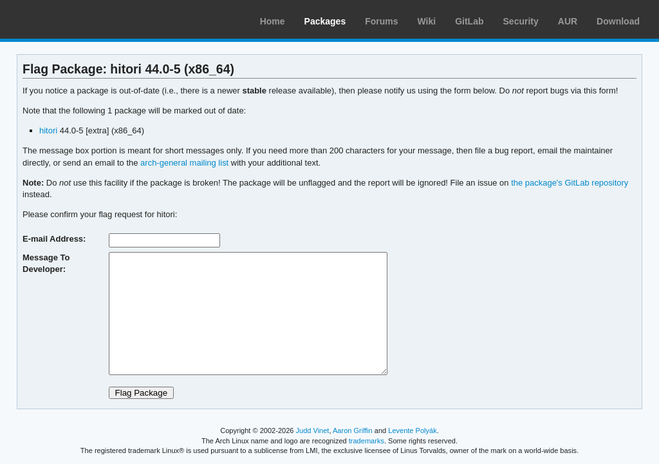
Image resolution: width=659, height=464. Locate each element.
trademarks (366, 441)
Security (521, 21)
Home (272, 21)
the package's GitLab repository (569, 183)
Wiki (427, 21)
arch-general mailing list (184, 163)
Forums (381, 21)
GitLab (469, 21)
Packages (325, 21)
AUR (567, 21)
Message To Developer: (46, 263)
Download (618, 21)
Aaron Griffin (353, 430)
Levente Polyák (412, 430)
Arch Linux (71, 19)
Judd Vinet (313, 430)
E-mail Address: (54, 239)
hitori (48, 130)
